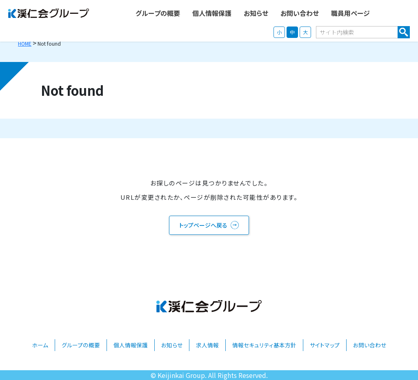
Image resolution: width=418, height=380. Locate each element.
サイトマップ (325, 345)
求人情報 (207, 345)
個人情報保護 (130, 345)
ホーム (40, 345)
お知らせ (171, 345)
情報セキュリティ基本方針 (264, 345)
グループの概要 (81, 345)
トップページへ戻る (203, 225)
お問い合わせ (369, 345)
